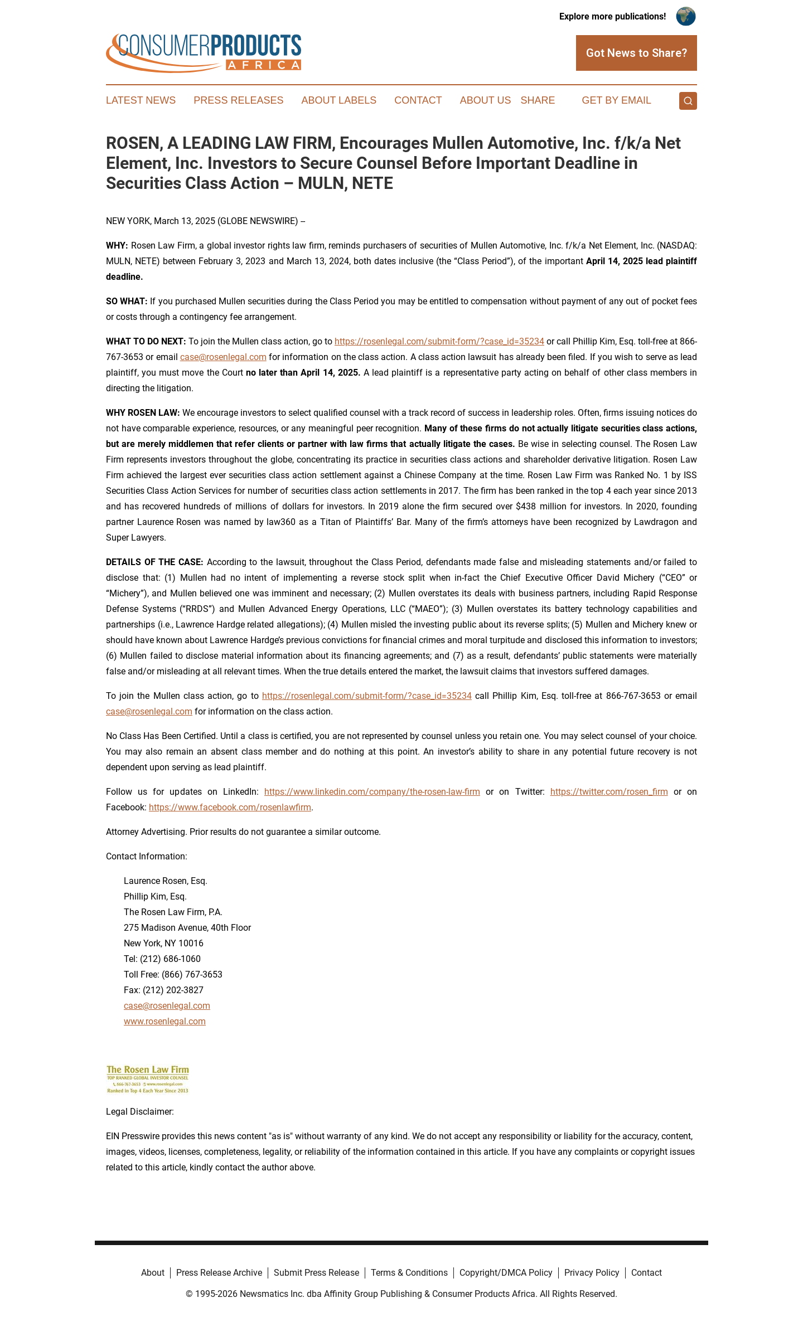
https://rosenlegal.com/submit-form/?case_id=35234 (439, 341)
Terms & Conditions (409, 1272)
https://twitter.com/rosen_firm (609, 791)
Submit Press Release (316, 1272)
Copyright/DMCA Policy (506, 1272)
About (153, 1272)
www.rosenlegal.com (165, 1021)
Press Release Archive (219, 1272)
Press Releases (238, 100)
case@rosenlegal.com (223, 357)
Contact (418, 100)
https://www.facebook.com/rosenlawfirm (230, 807)
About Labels (338, 100)
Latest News (141, 100)
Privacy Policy (592, 1272)
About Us (485, 100)
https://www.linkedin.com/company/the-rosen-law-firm (372, 791)
